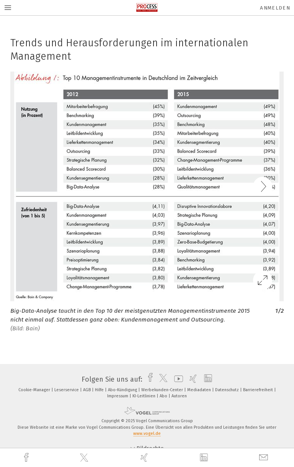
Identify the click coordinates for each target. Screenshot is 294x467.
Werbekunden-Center (162, 389)
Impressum (118, 396)
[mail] (264, 458)
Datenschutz (227, 389)
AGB (87, 389)
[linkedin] (205, 458)
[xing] (145, 457)
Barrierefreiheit (258, 389)
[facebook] (27, 458)
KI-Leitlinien (144, 396)
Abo (164, 396)
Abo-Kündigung (123, 389)
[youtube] (176, 379)
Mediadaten (199, 389)
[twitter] (85, 457)
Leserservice (67, 389)
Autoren (179, 396)
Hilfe (100, 389)
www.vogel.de (147, 433)
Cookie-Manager (34, 389)
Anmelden (275, 8)
